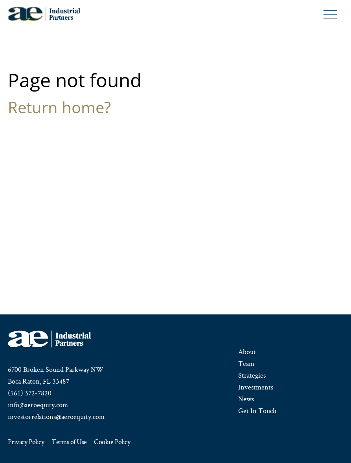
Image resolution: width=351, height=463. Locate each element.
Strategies (252, 375)
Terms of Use (68, 442)
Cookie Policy (112, 442)
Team (246, 363)
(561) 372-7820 (29, 393)
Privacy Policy (26, 442)
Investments (255, 387)
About (247, 351)
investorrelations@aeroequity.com (56, 416)
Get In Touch (257, 410)
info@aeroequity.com (38, 405)
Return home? (59, 107)
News (246, 399)
